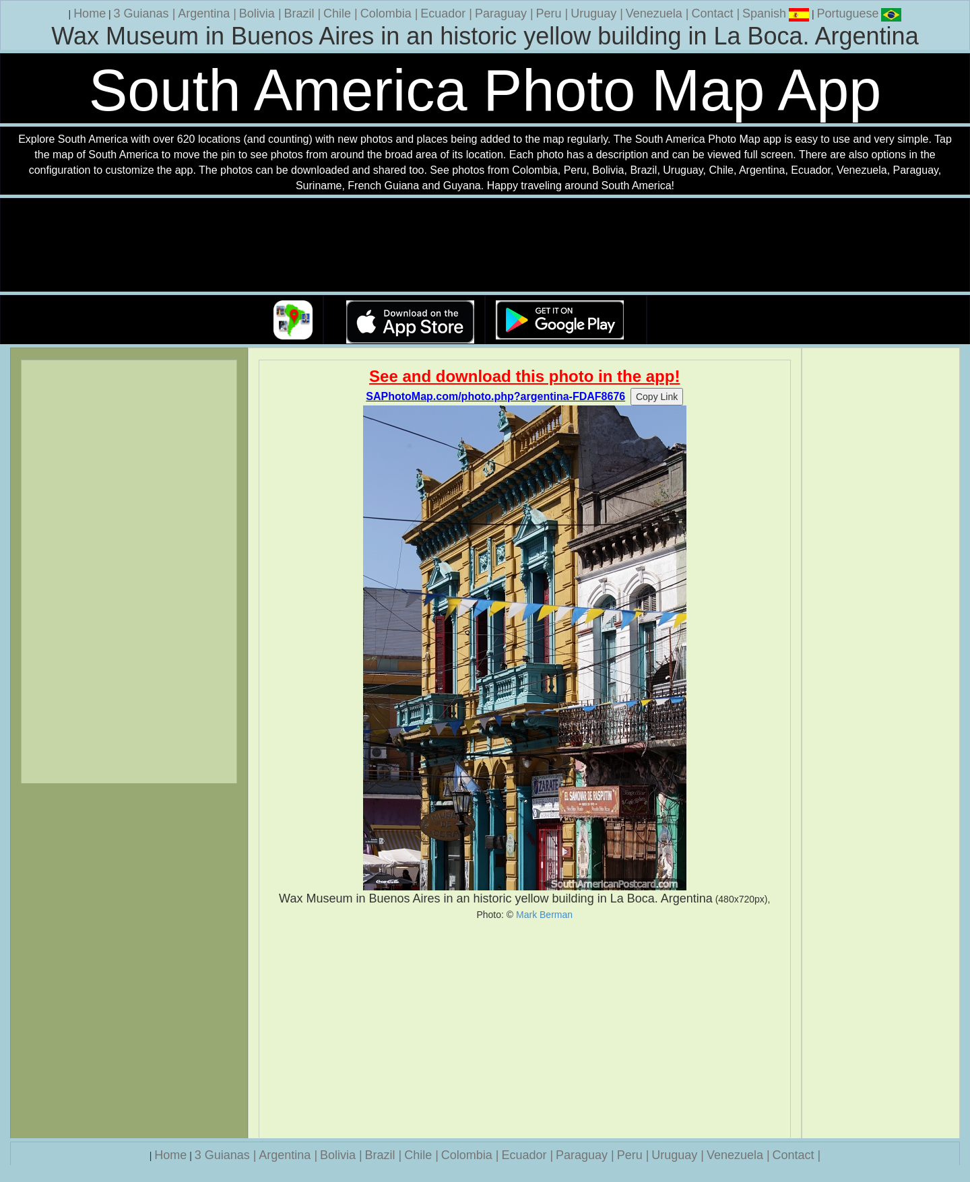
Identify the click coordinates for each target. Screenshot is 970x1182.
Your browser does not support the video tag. (485, 245)
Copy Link (657, 396)
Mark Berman (544, 914)
